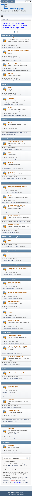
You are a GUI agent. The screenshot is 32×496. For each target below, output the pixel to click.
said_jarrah (14, 192)
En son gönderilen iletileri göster (10, 467)
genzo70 (15, 80)
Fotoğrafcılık (11, 395)
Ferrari (25, 419)
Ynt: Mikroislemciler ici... (7, 58)
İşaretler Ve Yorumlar (14, 301)
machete (5, 478)
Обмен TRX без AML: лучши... (9, 202)
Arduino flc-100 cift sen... (7, 80)
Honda (5, 421)
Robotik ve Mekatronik (14, 64)
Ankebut (15, 298)
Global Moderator (17, 482)
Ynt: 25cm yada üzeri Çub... (8, 246)
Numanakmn (18, 178)
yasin (25, 464)
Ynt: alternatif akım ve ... (7, 168)
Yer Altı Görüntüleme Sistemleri (17, 346)
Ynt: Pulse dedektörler (7, 364)
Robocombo (4, 392)
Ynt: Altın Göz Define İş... (7, 149)
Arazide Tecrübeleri (13, 320)
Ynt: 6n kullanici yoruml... (7, 212)
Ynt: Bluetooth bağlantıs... (7, 274)
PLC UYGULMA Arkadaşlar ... (8, 178)
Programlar (11, 98)
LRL (9, 255)
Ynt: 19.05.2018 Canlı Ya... (8, 378)
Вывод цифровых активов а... (9, 317)
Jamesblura (10, 478)
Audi (15, 419)
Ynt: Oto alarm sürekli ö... (7, 417)
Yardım (9, 492)
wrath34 (15, 149)
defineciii (15, 130)
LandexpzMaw (16, 478)
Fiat (28, 419)
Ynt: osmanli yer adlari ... (7, 298)
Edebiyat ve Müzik (19, 395)
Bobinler (10, 196)
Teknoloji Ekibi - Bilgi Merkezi (11, 458)
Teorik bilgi (14, 134)
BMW (18, 419)
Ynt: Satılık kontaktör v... (7, 130)
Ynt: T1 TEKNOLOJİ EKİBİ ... (8, 343)
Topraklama (9, 134)
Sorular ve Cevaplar (14, 215)
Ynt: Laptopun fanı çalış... (7, 94)
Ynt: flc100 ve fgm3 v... (7, 192)
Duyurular (11, 445)
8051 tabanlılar (14, 60)
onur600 (16, 328)
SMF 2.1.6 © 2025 (12, 494)
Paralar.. (10, 312)
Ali (24, 221)
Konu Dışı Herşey (13, 386)
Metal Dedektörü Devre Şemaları (17, 186)
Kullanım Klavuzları (13, 224)
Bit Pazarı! (11, 428)
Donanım (10, 87)
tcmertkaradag (18, 115)
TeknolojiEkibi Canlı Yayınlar (16, 373)
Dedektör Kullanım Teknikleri (16, 205)
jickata (15, 219)
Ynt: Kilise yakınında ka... (7, 308)
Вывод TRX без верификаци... (9, 70)
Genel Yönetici (9, 482)
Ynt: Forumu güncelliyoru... (8, 452)
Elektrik (10, 122)
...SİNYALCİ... (24, 477)
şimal (21, 478)
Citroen (21, 419)
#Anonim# (15, 168)
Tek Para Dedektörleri (14, 335)
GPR (9, 241)
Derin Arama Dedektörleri (15, 356)
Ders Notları (11, 172)
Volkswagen (10, 421)
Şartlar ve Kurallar (15, 492)
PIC (9, 60)
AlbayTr (14, 364)
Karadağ (17, 343)
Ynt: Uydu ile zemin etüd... (7, 260)
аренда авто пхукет (6, 47)
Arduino (10, 73)
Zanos (14, 58)
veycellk (16, 378)
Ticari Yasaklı (25, 482)
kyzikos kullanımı (5, 232)
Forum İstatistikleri (9, 461)
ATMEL (19, 60)
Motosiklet (11, 399)
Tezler (9, 152)
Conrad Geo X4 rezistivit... (7, 353)
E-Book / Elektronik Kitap (15, 141)
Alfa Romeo (11, 419)
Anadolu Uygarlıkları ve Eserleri (17, 292)
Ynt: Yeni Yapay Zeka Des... (8, 115)
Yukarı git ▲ (21, 492)
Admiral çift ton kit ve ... (7, 438)
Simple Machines (20, 494)
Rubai (15, 353)
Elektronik (11, 38)
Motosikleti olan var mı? (7, 407)
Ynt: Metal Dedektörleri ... (7, 159)
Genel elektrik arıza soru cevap (15, 132)
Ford (3, 421)
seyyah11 (15, 438)
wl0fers (15, 94)
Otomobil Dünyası (13, 410)
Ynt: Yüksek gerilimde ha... (8, 328)
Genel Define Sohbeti (14, 282)
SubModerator (6, 480)
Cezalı (4, 482)
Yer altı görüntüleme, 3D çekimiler (18, 268)
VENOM (15, 417)
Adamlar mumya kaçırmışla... (8, 288)
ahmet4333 (12, 232)
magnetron (16, 159)
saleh (15, 274)
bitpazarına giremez (20, 480)
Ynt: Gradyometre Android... (8, 104)
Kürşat (9, 392)
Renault (15, 421)
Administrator (13, 480)
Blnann (16, 104)
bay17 (15, 433)
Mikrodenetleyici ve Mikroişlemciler (18, 50)
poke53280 (17, 246)
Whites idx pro (20, 221)
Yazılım (10, 107)
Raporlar (10, 162)
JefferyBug (14, 47)
